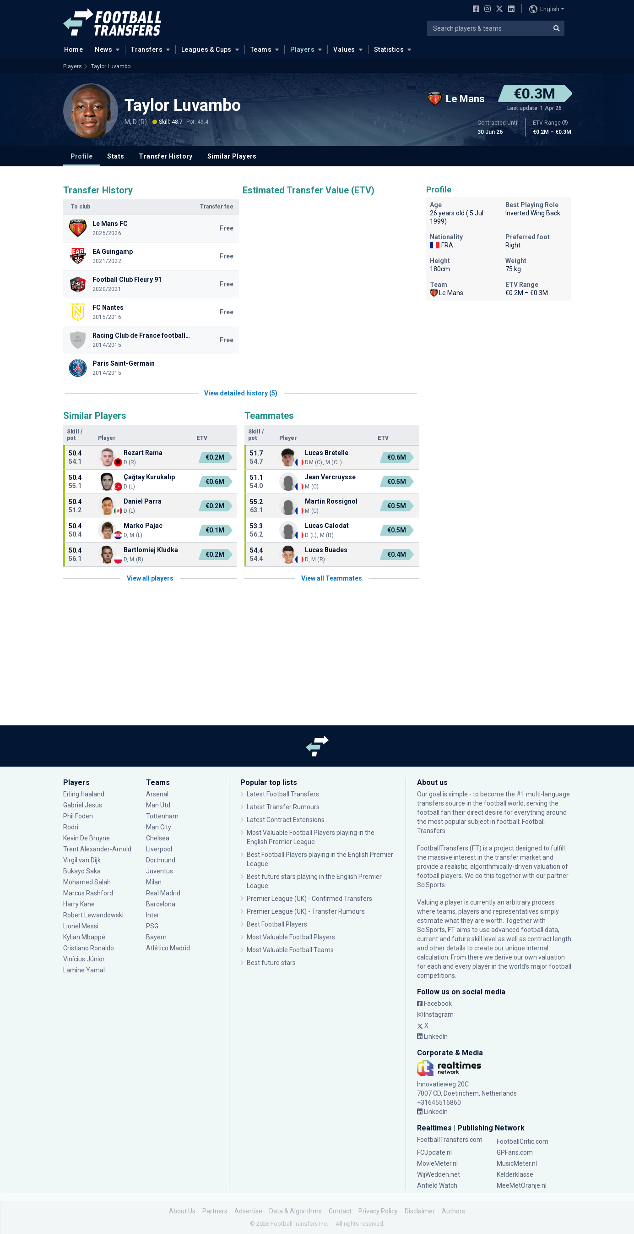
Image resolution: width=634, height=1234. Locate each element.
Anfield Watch (437, 1185)
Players (302, 49)
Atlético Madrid (168, 948)
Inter (152, 915)
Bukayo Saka (82, 871)
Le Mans (446, 293)
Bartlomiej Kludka (151, 550)
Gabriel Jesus (82, 805)
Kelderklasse (515, 1174)
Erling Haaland (83, 794)
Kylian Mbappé (84, 937)
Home (71, 49)
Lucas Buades (326, 550)
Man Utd (158, 805)
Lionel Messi (81, 926)
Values (344, 49)
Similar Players (232, 156)
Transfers (147, 49)
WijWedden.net (438, 1174)
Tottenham (162, 816)
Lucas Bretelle (326, 452)
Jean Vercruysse (330, 477)
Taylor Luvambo (110, 66)
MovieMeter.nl (437, 1163)
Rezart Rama (143, 452)
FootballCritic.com (522, 1141)
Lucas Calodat (327, 525)
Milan (154, 882)
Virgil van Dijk (82, 860)
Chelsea (157, 838)
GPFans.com (515, 1152)
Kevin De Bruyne (86, 838)
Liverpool (159, 849)
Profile (81, 156)
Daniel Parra (143, 501)
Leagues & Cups (206, 49)
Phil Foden (78, 816)
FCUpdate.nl (434, 1152)
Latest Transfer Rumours (283, 807)
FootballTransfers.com (449, 1139)
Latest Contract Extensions (286, 819)
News (103, 49)
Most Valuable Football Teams (290, 950)
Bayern (156, 937)
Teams (260, 49)
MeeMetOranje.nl (522, 1185)
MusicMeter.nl (517, 1163)
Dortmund (160, 860)
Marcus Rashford (88, 893)
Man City (158, 827)
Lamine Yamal (84, 970)
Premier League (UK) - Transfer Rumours (306, 911)
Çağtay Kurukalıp (149, 477)
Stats (115, 156)
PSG (152, 926)
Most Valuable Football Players (291, 937)
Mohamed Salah (87, 882)
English (544, 9)
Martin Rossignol (331, 501)
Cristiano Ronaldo (88, 948)
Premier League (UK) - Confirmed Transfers (309, 898)
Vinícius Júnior (84, 959)
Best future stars (271, 962)
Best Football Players (277, 924)
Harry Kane (79, 904)
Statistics (389, 49)
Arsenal (157, 794)
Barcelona (160, 904)
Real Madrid (163, 893)
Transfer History (165, 156)
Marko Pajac (143, 525)
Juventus (159, 871)
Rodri (70, 827)
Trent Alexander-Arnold (98, 849)
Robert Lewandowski (93, 915)
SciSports (431, 884)
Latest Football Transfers (283, 794)
